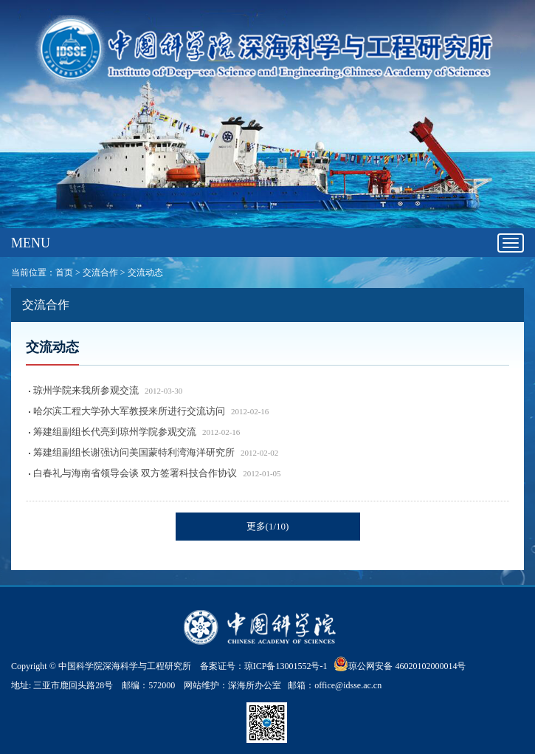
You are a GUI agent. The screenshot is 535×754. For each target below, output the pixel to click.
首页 (64, 272)
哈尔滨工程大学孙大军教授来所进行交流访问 (129, 411)
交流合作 (100, 272)
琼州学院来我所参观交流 (86, 390)
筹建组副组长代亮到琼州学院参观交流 (114, 431)
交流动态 (145, 272)
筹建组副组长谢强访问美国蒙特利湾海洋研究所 (134, 452)
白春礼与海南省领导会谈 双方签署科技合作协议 (135, 473)
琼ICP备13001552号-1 (288, 666)
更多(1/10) (267, 526)
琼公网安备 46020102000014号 (400, 664)
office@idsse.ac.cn (348, 685)
